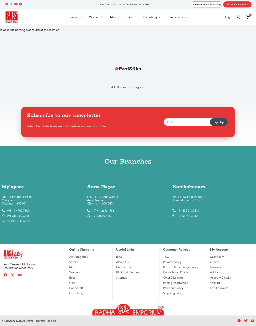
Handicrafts (176, 17)
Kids (131, 17)
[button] (238, 17)
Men (115, 17)
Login (228, 17)
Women (96, 17)
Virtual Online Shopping (206, 4)
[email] (191, 122)
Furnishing (151, 17)
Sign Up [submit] (219, 122)
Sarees (76, 17)
